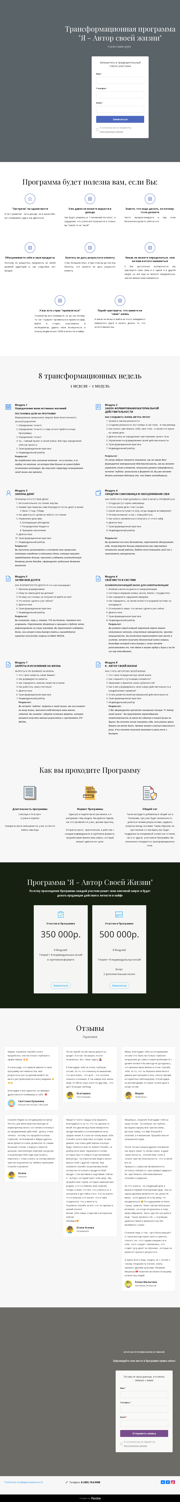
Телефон (101, 88)
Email (99, 102)
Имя (99, 73)
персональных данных (111, 131)
